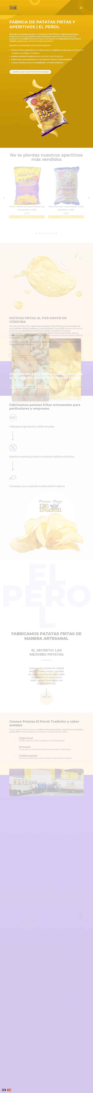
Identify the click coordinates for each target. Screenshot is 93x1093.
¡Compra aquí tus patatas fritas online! (30, 72)
